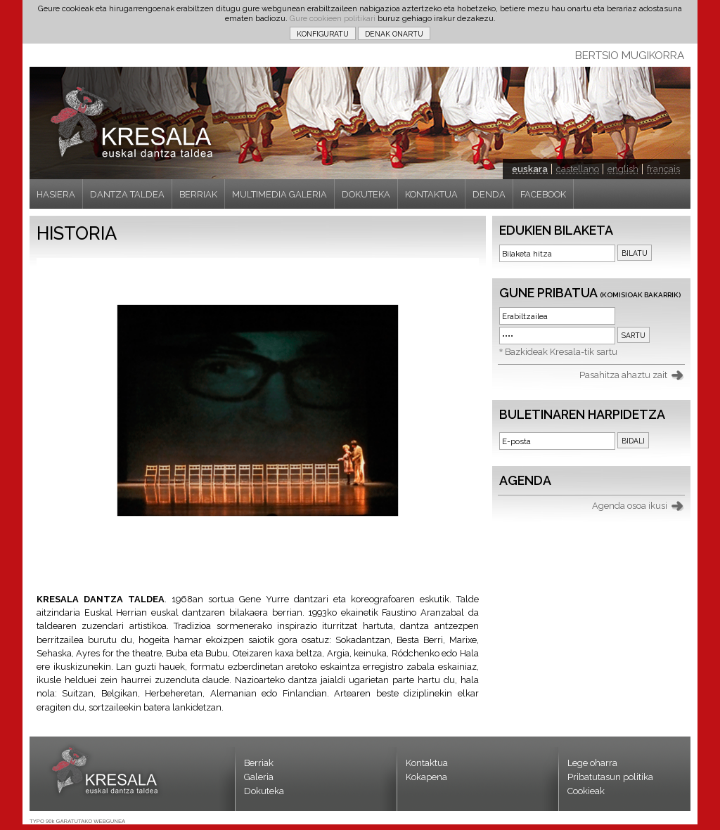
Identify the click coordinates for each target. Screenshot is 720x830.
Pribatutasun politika (610, 777)
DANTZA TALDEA (127, 194)
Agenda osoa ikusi (629, 505)
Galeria (259, 777)
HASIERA (56, 194)
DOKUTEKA (366, 194)
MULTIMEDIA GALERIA (279, 194)
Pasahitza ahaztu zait (623, 375)
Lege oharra (592, 763)
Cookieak (586, 791)
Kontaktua (427, 763)
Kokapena (426, 777)
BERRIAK (198, 194)
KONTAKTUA (431, 194)
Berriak (259, 763)
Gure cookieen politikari (332, 18)
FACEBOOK (543, 194)
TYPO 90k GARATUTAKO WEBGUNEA (77, 821)
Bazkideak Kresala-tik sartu (561, 351)
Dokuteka (264, 791)
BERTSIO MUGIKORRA (629, 55)
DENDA (489, 194)
